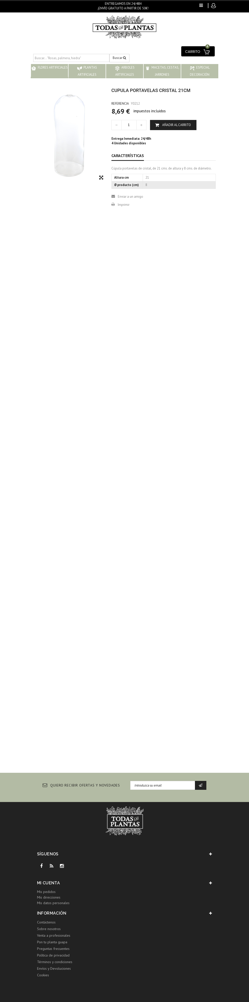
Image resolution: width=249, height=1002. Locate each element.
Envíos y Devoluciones (54, 968)
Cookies (43, 975)
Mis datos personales (53, 903)
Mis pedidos (46, 891)
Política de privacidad (53, 955)
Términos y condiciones (54, 962)
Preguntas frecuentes (53, 948)
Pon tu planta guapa (52, 942)
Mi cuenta (48, 883)
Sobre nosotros (49, 929)
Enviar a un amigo (130, 196)
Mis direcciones (48, 897)
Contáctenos (46, 922)
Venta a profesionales (53, 935)
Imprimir (123, 205)
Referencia (120, 103)
